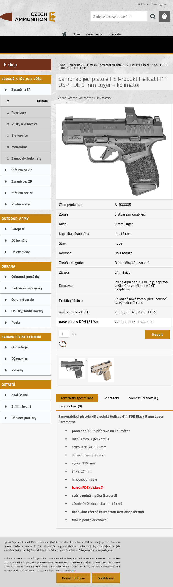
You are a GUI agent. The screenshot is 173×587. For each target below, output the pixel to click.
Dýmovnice (19, 358)
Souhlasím (106, 578)
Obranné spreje (22, 299)
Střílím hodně (21, 406)
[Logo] (31, 16)
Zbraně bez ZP (21, 181)
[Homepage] (64, 34)
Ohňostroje (19, 347)
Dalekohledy (20, 251)
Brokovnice (19, 135)
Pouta (15, 322)
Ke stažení (111, 398)
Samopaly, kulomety (26, 158)
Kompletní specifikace (76, 398)
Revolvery (18, 112)
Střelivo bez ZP (22, 192)
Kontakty (115, 34)
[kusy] (64, 334)
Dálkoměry (19, 240)
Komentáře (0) (71, 406)
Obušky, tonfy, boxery (27, 311)
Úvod (62, 64)
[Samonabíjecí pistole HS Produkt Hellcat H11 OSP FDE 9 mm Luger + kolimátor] (114, 106)
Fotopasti (18, 229)
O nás (76, 34)
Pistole (42, 101)
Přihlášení (142, 4)
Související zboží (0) (143, 398)
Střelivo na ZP (21, 169)
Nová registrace (160, 4)
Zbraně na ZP (21, 89)
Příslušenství (21, 204)
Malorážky (19, 147)
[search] (153, 16)
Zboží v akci (19, 394)
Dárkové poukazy (23, 417)
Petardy (17, 370)
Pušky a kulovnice (24, 124)
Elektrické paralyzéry (26, 288)
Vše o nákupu (94, 34)
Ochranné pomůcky (25, 276)
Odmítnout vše (73, 578)
